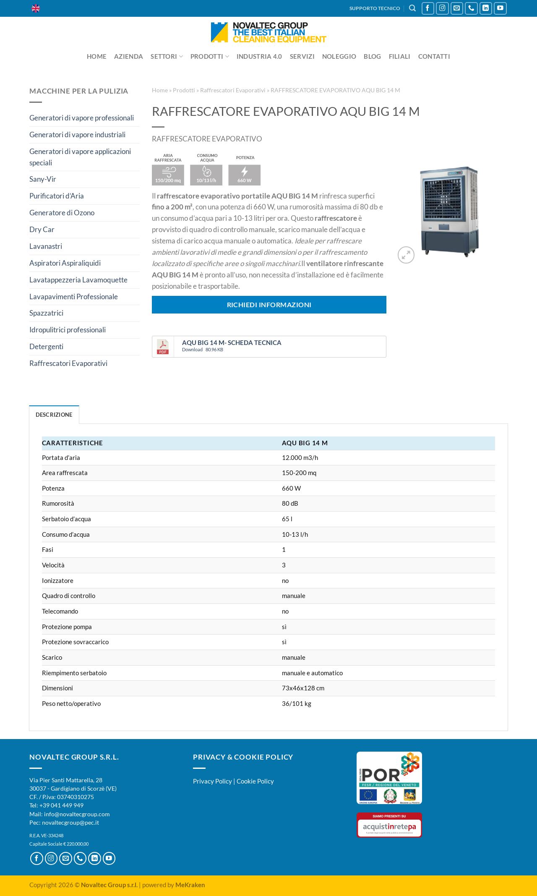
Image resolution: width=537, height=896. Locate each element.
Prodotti (209, 56)
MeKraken (190, 884)
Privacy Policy (212, 781)
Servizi (302, 56)
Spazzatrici (46, 312)
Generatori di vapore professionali (81, 117)
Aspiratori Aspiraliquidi (65, 263)
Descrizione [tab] (54, 414)
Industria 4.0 (259, 56)
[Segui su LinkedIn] (486, 8)
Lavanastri (45, 246)
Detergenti (46, 346)
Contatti (434, 56)
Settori (167, 56)
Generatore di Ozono (61, 212)
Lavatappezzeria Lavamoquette (78, 279)
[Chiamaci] (471, 8)
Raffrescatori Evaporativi (68, 363)
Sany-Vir (42, 179)
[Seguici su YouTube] (500, 8)
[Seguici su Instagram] (442, 8)
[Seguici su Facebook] (428, 8)
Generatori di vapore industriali (77, 134)
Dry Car (42, 229)
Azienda (128, 56)
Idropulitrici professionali (67, 329)
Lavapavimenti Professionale (73, 296)
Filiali (400, 56)
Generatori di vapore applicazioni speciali (80, 157)
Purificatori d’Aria (56, 195)
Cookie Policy (255, 781)
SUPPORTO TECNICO (374, 8)
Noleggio (339, 56)
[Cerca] (412, 8)
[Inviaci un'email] (457, 8)
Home (97, 56)
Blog (372, 56)
